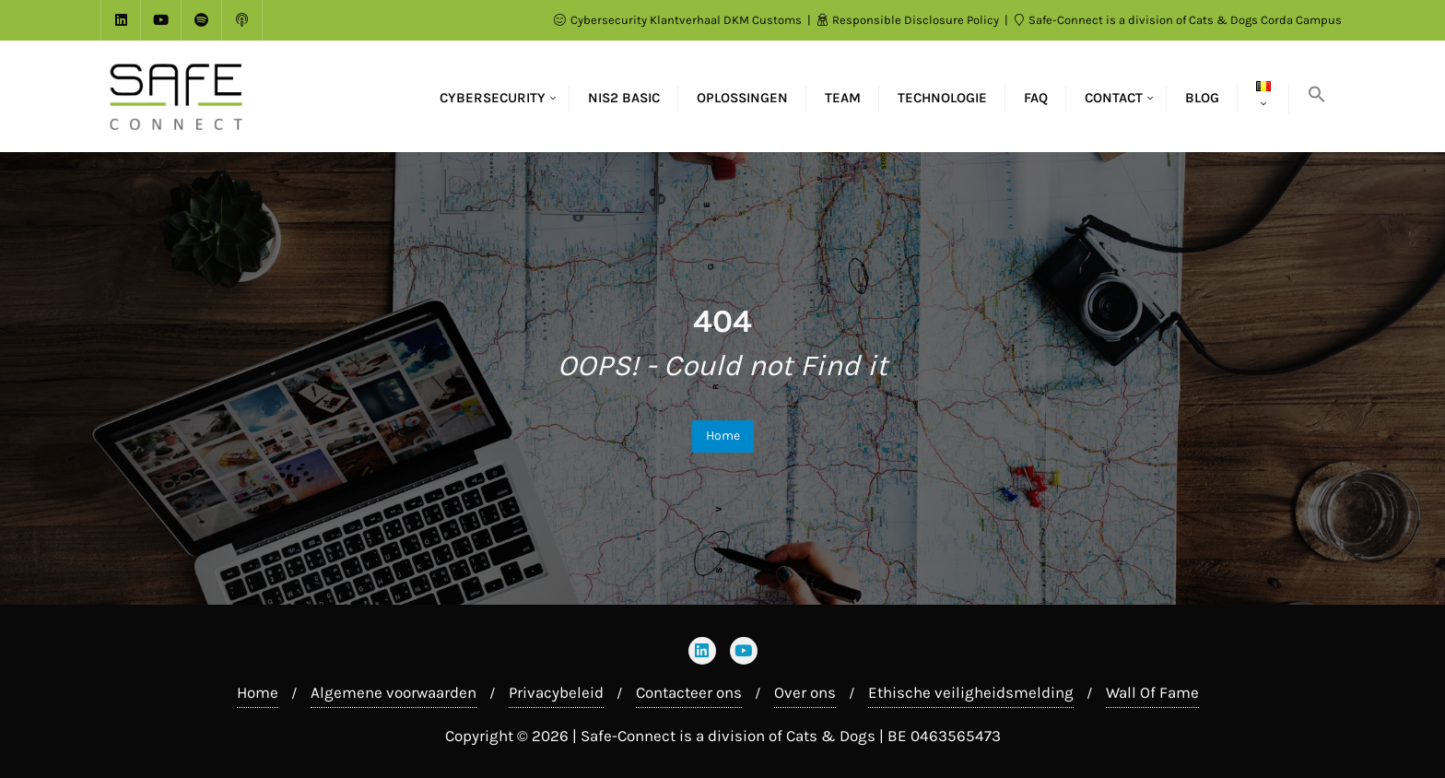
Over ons (805, 692)
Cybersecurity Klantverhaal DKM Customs (679, 20)
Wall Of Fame (1152, 692)
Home (723, 435)
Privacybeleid (556, 692)
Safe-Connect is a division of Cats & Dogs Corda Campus (1178, 20)
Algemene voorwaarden (393, 692)
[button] (1317, 96)
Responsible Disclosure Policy (909, 20)
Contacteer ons (689, 692)
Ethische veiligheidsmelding (971, 692)
